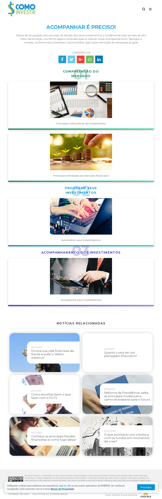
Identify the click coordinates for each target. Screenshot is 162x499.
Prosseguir (146, 487)
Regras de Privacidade (62, 488)
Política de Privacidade (50, 494)
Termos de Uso (18, 494)
